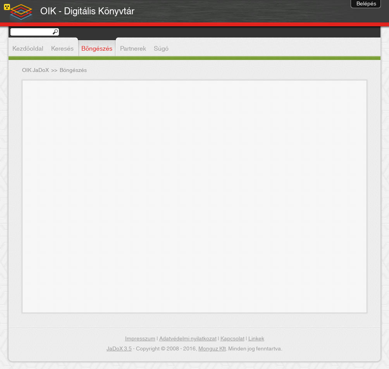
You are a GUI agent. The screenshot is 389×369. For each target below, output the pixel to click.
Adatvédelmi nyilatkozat (188, 339)
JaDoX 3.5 (119, 349)
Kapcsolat (232, 339)
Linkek (256, 339)
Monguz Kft (212, 349)
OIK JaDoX (35, 70)
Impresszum (140, 339)
